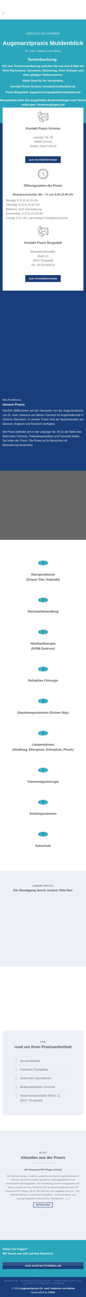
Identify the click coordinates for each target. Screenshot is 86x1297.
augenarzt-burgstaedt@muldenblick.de (55, 92)
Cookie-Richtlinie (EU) (67, 1281)
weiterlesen (43, 1205)
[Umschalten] (16, 1061)
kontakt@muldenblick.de (59, 86)
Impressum (11, 1281)
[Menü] (5, 13)
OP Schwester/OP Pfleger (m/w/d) (43, 1169)
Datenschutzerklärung (35, 1281)
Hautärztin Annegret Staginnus (43, 1283)
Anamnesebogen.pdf (51, 104)
